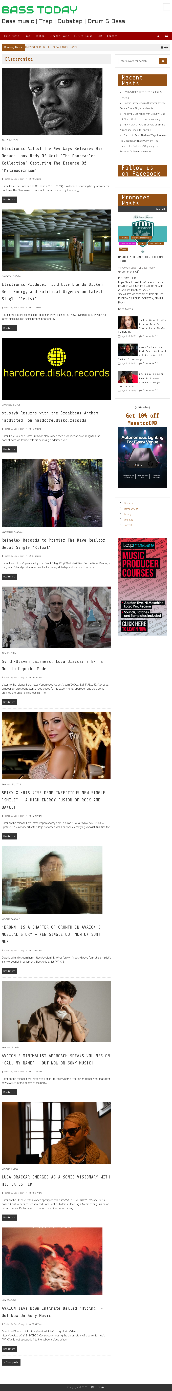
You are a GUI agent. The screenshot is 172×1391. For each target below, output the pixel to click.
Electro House (59, 36)
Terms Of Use (131, 509)
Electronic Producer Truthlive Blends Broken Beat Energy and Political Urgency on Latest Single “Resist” (52, 291)
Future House (83, 36)
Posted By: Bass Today (14, 179)
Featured (124, 238)
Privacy (128, 514)
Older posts (12, 1362)
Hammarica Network (141, 238)
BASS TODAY (39, 10)
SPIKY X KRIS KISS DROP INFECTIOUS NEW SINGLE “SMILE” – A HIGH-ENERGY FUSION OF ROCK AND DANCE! (53, 800)
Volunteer (129, 519)
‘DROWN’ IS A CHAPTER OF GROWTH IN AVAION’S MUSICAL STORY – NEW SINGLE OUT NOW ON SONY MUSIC (51, 934)
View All (160, 209)
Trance (123, 249)
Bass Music (11, 36)
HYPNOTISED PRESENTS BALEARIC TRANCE (51, 47)
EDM (99, 36)
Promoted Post (155, 243)
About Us (128, 503)
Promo (142, 243)
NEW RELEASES (127, 243)
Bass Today (148, 267)
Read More (126, 309)
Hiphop (40, 36)
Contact (112, 36)
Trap (27, 36)
